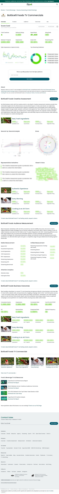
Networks (13, 433)
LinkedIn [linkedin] (19, 471)
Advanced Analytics (37, 441)
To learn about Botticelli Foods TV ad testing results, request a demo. (19, 218)
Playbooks (42, 455)
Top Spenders (9, 448)
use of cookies (50, 491)
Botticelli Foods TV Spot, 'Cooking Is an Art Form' (52, 366)
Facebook (28, 93)
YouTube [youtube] (14, 471)
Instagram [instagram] (24, 471)
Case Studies (9, 455)
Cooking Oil (3, 93)
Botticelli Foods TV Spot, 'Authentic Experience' (7, 366)
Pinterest (43, 93)
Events (37, 455)
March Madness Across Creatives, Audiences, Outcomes (23, 386)
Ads (47, 21)
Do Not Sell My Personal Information (8, 482)
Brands (8, 433)
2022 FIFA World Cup (36, 448)
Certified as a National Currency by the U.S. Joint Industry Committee (21, 475)
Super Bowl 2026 (26, 448)
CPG (34, 433)
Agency (19, 433)
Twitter (33, 93)
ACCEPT (3, 492)
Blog (14, 455)
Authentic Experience (20, 189)
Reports (3, 455)
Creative (14, 21)
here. (39, 480)
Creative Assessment (12, 441)
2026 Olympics (45, 448)
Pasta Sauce (54, 91)
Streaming (24, 433)
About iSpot (4, 464)
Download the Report (13, 382)
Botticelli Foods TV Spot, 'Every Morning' (37, 366)
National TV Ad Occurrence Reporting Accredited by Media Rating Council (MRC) (41, 475)
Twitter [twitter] (8, 471)
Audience (26, 21)
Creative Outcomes (30, 455)
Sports (29, 433)
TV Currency (49, 455)
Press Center (22, 464)
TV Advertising (4, 457)
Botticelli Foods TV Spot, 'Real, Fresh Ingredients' (22, 366)
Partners (36, 464)
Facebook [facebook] (3, 471)
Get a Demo (54, 98)
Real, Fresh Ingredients (20, 119)
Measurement (21, 441)
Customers (10, 464)
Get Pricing (48, 464)
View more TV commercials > (8, 373)
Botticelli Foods (26, 89)
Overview (3, 21)
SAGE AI (48, 433)
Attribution (28, 441)
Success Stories (20, 455)
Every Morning (17, 199)
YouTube (37, 93)
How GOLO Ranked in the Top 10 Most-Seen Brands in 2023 (23, 391)
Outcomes (37, 21)
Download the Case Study (15, 393)
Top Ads (3, 448)
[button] (47, 26)
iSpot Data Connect (40, 433)
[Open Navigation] (2, 4)
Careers (16, 464)
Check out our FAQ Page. (35, 405)
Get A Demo (29, 79)
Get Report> (51, 1)
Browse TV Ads (17, 448)
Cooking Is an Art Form (20, 209)
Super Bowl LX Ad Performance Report (18, 380)
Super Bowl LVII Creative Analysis (16, 397)
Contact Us (29, 464)
